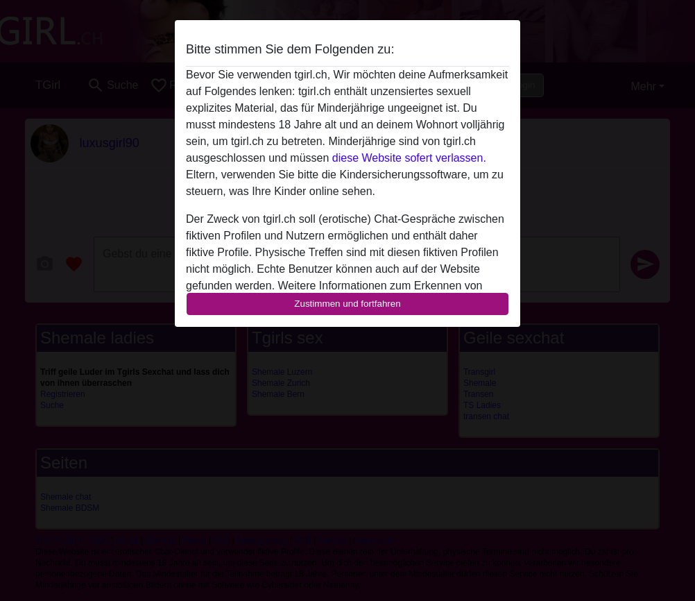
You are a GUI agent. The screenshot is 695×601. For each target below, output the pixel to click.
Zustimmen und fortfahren (347, 303)
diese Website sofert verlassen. (409, 158)
